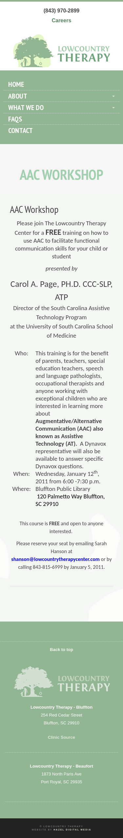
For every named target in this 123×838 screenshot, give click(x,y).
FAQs (15, 118)
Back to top (61, 649)
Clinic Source (61, 737)
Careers (62, 20)
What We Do (26, 107)
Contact (20, 130)
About (17, 96)
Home (16, 84)
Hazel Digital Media (72, 830)
